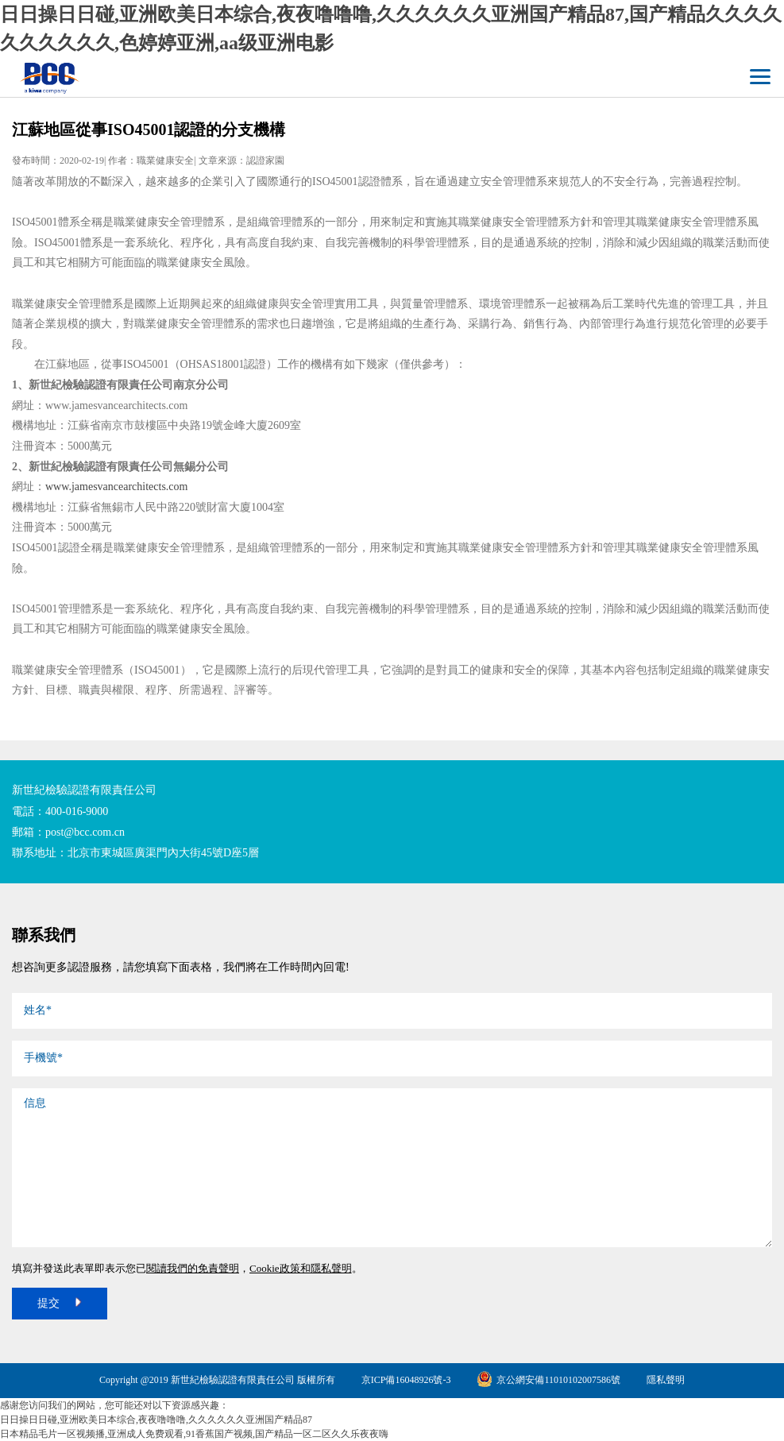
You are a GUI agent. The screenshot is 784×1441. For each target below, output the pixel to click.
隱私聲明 (666, 1379)
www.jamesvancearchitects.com (116, 487)
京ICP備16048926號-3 (406, 1379)
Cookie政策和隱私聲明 (300, 1268)
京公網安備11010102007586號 (548, 1380)
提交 (59, 1302)
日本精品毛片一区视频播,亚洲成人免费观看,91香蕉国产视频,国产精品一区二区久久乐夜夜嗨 (194, 1433)
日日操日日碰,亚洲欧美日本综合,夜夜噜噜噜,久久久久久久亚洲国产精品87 (156, 1419)
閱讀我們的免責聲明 (192, 1268)
